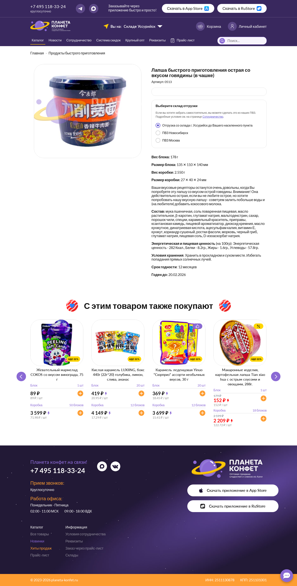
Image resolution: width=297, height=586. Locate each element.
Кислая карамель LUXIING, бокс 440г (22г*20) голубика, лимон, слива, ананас (118, 374)
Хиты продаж (41, 548)
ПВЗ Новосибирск (172, 132)
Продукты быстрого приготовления (77, 53)
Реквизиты (157, 40)
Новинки (37, 541)
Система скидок (108, 40)
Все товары (39, 534)
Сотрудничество (79, 40)
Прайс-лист (39, 555)
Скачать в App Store (185, 8)
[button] (275, 376)
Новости (55, 40)
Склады (71, 555)
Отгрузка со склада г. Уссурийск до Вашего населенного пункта (204, 125)
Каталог (38, 40)
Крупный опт (134, 40)
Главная (37, 53)
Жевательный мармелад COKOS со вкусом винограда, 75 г (57, 374)
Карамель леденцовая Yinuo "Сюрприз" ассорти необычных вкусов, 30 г (179, 374)
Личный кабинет (247, 26)
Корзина (208, 26)
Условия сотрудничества (85, 534)
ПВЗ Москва (168, 140)
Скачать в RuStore (238, 8)
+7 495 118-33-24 (48, 6)
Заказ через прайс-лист (84, 548)
